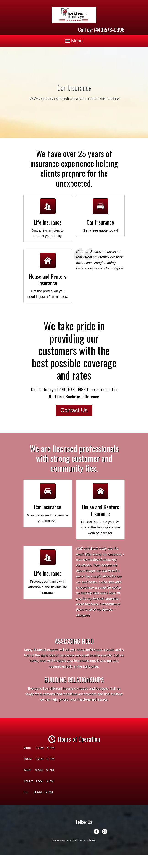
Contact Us (74, 410)
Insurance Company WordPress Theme (71, 840)
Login (92, 840)
